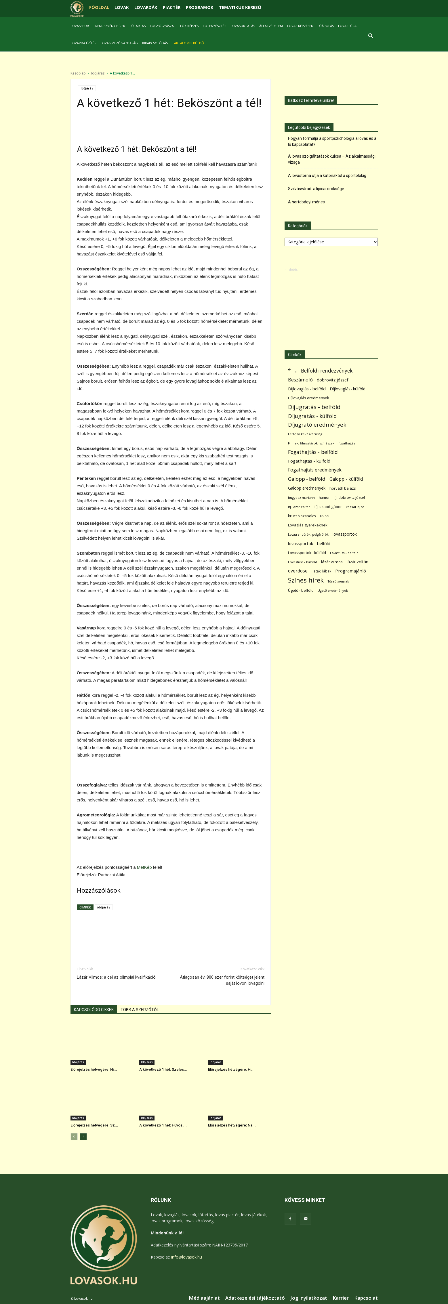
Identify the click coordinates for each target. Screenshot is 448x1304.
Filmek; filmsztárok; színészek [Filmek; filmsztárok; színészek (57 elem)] (311, 443)
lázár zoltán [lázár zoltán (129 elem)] (357, 562)
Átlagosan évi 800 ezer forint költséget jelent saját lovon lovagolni (222, 980)
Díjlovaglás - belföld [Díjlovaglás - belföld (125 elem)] (307, 389)
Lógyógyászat (163, 26)
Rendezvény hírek (110, 26)
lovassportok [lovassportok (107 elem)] (345, 534)
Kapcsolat (366, 1298)
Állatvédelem (271, 26)
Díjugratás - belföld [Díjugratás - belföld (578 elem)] (314, 407)
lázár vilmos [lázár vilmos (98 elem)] (332, 562)
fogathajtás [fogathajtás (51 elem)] (346, 443)
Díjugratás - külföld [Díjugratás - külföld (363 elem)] (312, 416)
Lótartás (137, 26)
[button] (371, 36)
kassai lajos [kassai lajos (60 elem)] (355, 507)
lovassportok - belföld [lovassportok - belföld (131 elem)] (309, 544)
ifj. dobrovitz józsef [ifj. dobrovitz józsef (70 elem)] (349, 497)
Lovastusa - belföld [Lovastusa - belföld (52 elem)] (344, 553)
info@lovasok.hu (186, 1257)
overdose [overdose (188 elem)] (298, 571)
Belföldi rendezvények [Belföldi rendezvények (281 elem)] (326, 371)
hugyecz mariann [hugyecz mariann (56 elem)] (301, 498)
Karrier (341, 1298)
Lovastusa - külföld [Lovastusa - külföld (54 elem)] (302, 562)
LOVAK (122, 7)
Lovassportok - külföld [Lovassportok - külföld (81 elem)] (307, 553)
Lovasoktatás (242, 26)
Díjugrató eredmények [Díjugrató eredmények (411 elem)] (317, 425)
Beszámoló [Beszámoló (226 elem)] (300, 380)
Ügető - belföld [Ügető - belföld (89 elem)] (301, 590)
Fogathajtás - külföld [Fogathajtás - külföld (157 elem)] (309, 461)
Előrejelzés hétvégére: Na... (232, 1125)
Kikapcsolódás (155, 43)
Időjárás (97, 73)
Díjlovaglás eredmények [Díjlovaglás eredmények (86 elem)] (308, 398)
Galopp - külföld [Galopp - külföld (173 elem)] (346, 479)
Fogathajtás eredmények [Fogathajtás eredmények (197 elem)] (315, 470)
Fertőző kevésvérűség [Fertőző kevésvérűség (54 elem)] (305, 434)
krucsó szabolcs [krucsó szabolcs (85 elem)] (302, 516)
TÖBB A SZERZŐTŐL (140, 1010)
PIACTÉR (171, 7)
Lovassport (80, 26)
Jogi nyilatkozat (308, 1298)
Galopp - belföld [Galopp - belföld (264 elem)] (306, 479)
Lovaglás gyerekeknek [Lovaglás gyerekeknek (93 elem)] (307, 525)
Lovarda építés (83, 43)
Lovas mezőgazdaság (119, 43)
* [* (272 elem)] (289, 371)
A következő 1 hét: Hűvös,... (163, 1125)
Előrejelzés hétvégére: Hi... (93, 1070)
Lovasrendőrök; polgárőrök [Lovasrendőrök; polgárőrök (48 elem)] (308, 535)
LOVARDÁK (145, 7)
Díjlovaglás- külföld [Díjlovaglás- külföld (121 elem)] (347, 389)
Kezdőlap (78, 73)
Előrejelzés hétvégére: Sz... (94, 1125)
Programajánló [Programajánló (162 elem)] (350, 571)
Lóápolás (325, 26)
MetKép (144, 867)
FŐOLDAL (99, 7)
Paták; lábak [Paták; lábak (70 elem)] (321, 571)
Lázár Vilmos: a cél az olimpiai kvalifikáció (116, 977)
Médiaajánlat (204, 1298)
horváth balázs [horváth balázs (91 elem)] (342, 488)
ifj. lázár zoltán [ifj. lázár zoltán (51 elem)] (299, 507)
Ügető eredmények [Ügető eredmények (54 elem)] (333, 591)
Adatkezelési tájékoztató (255, 1298)
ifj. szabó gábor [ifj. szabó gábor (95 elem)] (328, 506)
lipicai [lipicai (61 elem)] (324, 516)
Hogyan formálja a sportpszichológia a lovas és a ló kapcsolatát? (332, 141)
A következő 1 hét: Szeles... (163, 1070)
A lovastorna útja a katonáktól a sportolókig (327, 175)
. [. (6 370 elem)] (296, 370)
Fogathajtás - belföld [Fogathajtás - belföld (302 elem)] (313, 452)
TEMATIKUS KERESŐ (240, 7)
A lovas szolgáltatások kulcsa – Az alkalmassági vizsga (331, 159)
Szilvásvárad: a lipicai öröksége (316, 189)
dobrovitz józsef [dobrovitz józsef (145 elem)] (332, 380)
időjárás (103, 907)
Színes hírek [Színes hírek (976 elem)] (306, 580)
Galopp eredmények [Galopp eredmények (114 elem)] (306, 488)
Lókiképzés (189, 26)
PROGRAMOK (199, 7)
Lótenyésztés (214, 26)
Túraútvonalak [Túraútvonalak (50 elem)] (338, 581)
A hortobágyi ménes (306, 202)
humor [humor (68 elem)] (324, 497)
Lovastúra (347, 26)
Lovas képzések (300, 26)
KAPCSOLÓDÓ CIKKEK (94, 1010)
